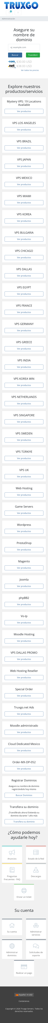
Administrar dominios (12, 949)
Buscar (15, 55)
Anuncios (12, 854)
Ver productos (24, 111)
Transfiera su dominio (24, 821)
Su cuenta (12, 927)
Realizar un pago (24, 968)
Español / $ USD (24, 995)
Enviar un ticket (24, 892)
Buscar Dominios (24, 795)
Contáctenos (24, 1001)
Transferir (33, 55)
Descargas (36, 872)
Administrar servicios (36, 929)
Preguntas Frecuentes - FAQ (12, 873)
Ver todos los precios (30, 70)
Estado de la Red (36, 854)
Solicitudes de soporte (36, 949)
